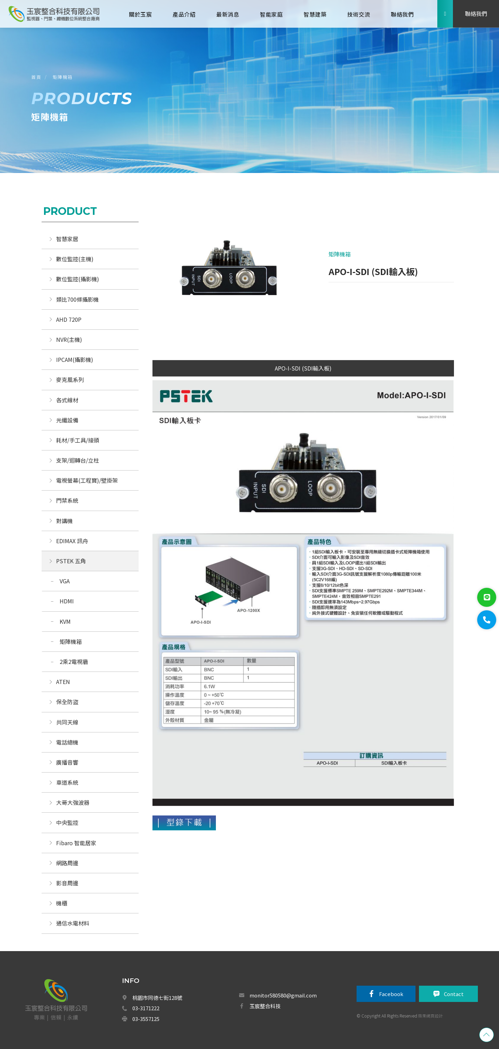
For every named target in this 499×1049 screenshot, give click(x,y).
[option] (227, 273)
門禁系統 (67, 500)
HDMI (67, 601)
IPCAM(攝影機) (74, 359)
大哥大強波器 (72, 802)
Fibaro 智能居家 (76, 843)
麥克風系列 (70, 379)
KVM (65, 621)
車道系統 (67, 782)
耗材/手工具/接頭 (77, 440)
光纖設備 (67, 420)
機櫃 (61, 903)
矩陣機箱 (63, 77)
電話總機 (67, 742)
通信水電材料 (72, 923)
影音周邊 (67, 883)
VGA (65, 581)
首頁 (36, 77)
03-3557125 (145, 1018)
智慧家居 (67, 239)
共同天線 (67, 722)
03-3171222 (145, 1008)
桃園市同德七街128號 (157, 997)
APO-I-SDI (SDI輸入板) (303, 368)
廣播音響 (67, 762)
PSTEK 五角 (71, 561)
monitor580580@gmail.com (283, 995)
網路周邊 (67, 863)
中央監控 (68, 822)
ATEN (63, 681)
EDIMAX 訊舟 (72, 541)
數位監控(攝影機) (77, 279)
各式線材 (67, 400)
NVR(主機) (69, 339)
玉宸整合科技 (265, 1006)
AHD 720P (68, 319)
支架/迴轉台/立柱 (77, 460)
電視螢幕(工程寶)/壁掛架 (87, 480)
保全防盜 (67, 701)
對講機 (64, 521)
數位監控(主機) (75, 259)
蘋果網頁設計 (430, 1016)
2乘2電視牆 (74, 661)
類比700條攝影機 (77, 299)
